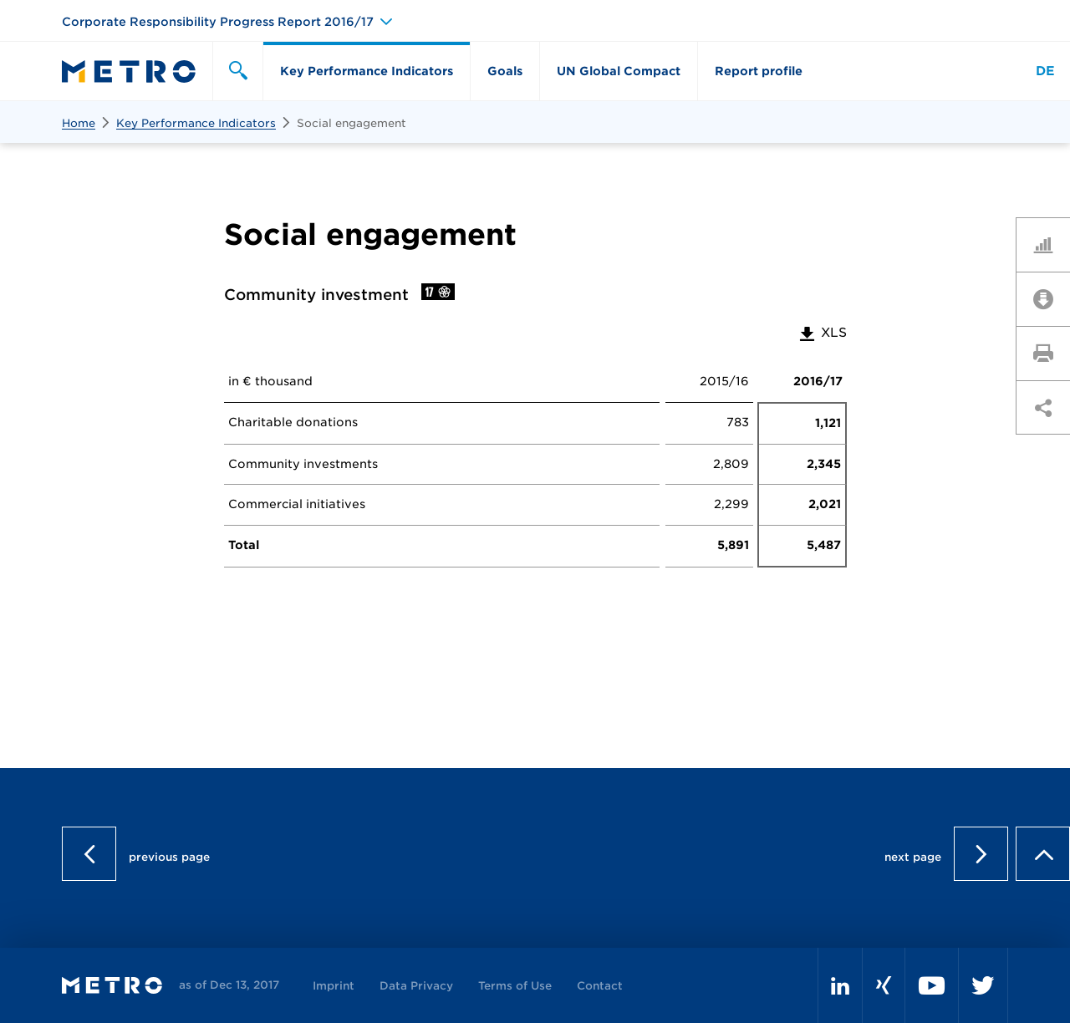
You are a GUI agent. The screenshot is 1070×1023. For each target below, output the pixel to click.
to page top (1043, 854)
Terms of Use (515, 986)
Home (78, 123)
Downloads (1049, 298)
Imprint (333, 986)
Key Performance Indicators (196, 123)
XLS (822, 332)
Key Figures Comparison (1049, 244)
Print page (1049, 352)
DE (1045, 71)
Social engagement (351, 123)
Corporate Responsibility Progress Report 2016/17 (218, 21)
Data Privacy (416, 986)
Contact (600, 986)
